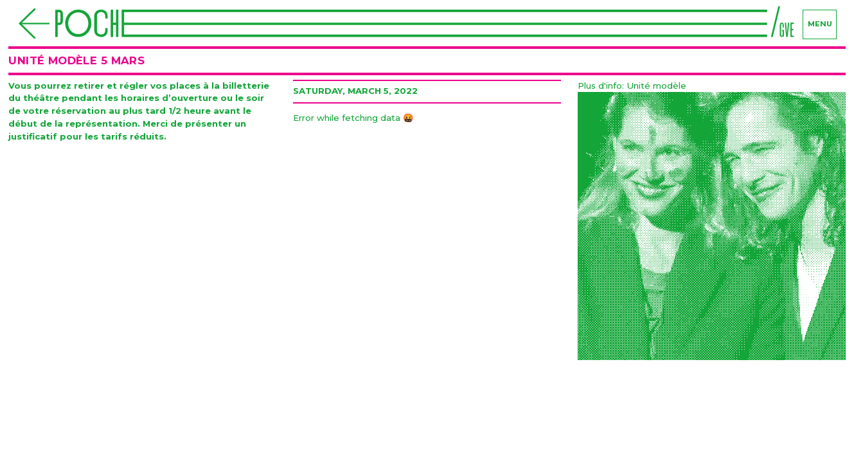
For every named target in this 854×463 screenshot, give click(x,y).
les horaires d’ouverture (161, 98)
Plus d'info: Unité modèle (632, 85)
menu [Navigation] (820, 23)
